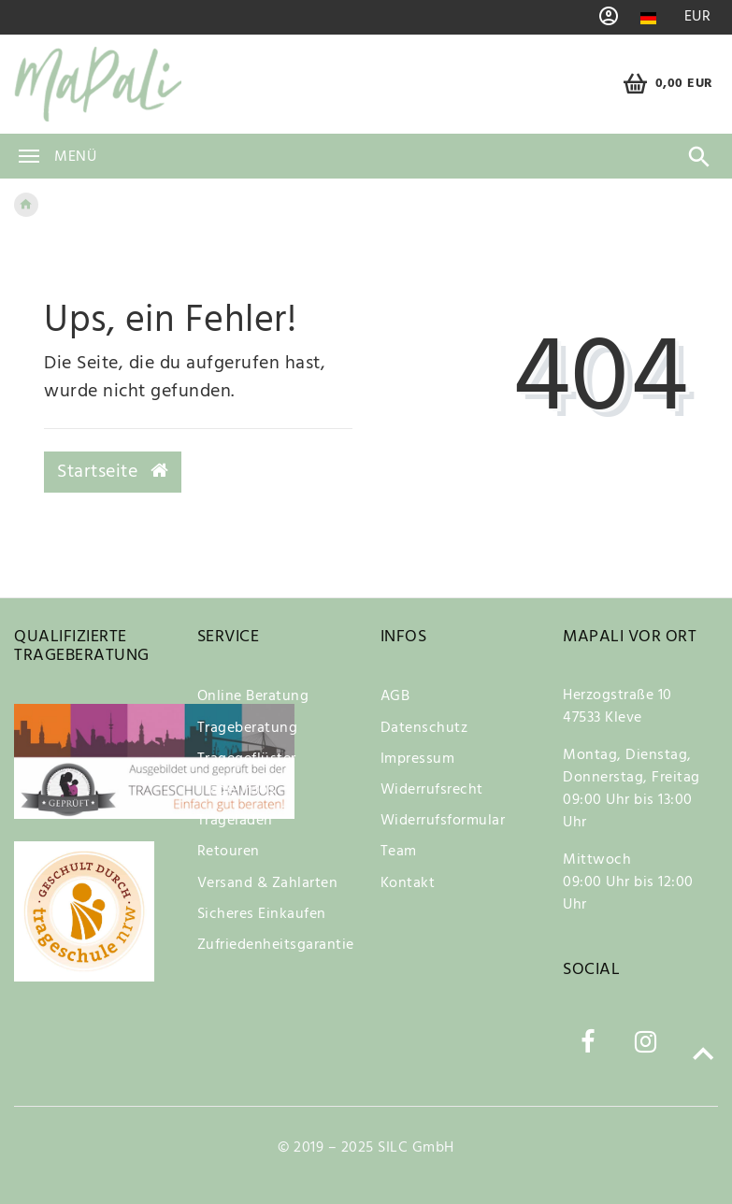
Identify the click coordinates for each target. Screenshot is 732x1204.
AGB (395, 696)
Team (398, 851)
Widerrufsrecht (431, 790)
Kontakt (408, 883)
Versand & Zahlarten (267, 883)
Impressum (417, 759)
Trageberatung (247, 728)
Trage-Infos (236, 790)
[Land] (648, 18)
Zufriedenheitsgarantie (275, 945)
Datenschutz (424, 728)
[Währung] (697, 17)
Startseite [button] (112, 472)
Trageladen (235, 821)
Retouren (228, 851)
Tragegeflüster (246, 759)
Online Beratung (253, 696)
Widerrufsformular (443, 821)
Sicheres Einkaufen (261, 914)
